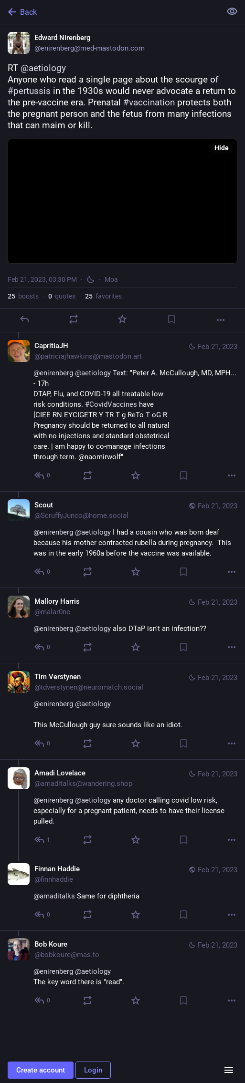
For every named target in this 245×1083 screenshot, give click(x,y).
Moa (111, 279)
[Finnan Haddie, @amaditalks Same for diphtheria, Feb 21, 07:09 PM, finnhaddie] (122, 893)
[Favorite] (122, 319)
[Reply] (24, 319)
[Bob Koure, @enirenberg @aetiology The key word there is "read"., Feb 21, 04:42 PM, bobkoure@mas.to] (122, 973)
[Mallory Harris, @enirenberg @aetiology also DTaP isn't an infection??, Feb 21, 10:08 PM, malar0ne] (122, 625)
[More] (220, 320)
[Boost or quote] (73, 319)
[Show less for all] (232, 11)
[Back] (109, 12)
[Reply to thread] (42, 475)
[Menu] (228, 1070)
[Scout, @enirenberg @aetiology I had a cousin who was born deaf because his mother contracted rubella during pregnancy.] (122, 539)
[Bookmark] (171, 319)
